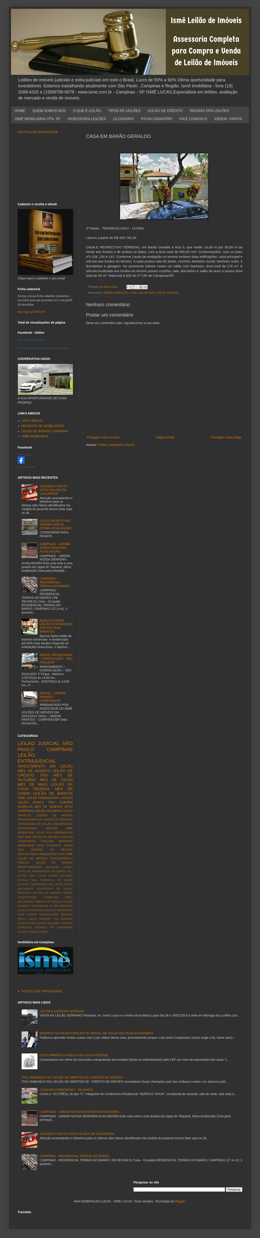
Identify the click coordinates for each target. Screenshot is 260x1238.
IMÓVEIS (52, 828)
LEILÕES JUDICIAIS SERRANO (62, 1011)
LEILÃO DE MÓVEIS (54, 862)
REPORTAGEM (27, 854)
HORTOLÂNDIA (28, 828)
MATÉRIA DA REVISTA (52, 849)
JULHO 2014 (147, 292)
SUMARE (66, 802)
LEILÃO (40, 811)
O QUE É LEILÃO (87, 111)
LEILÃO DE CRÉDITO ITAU (45, 773)
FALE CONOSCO (193, 119)
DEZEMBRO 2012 (62, 871)
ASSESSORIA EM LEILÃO (35, 824)
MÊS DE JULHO (56, 780)
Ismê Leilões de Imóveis (31, 339)
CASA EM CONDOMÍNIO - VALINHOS (66, 1089)
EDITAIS (22, 875)
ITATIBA (53, 875)
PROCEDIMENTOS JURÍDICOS (38, 819)
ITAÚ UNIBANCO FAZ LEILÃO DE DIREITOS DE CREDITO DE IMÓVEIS (72, 1077)
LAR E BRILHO (32, 420)
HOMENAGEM (40, 906)
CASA (133, 292)
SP (59, 880)
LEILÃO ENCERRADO (30, 910)
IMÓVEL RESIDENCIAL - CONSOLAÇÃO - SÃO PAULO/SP (56, 658)
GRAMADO (24, 906)
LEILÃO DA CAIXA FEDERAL (45, 786)
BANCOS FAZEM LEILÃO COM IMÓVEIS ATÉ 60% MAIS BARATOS (56, 626)
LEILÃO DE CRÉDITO (165, 111)
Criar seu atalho (26, 467)
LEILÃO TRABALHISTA (42, 798)
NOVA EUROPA (27, 914)
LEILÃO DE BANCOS (53, 793)
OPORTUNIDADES (30, 867)
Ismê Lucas (24, 454)
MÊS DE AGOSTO (34, 771)
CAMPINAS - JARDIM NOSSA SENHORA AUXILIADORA (55, 547)
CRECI (69, 897)
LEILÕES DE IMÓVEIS (54, 815)
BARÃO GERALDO (116, 292)
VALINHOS (54, 811)
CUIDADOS (53, 845)
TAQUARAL (53, 923)
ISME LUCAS (37, 875)
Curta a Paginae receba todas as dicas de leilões (44, 348)
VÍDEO (44, 931)
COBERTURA (50, 897)
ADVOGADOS (39, 884)
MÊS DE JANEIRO (48, 806)
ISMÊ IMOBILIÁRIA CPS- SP (37, 119)
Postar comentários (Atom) (116, 445)
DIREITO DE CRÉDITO (48, 901)
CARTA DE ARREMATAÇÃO (34, 871)
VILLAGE (23, 931)
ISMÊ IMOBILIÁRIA (35, 436)
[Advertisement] (45, 168)
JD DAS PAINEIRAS (61, 906)
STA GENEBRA (63, 919)
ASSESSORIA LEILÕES (87, 119)
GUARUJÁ (25, 806)
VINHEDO (34, 931)
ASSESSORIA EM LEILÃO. (55, 888)
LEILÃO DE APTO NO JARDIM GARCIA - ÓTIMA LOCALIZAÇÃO (56, 524)
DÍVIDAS (68, 901)
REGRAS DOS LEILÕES (209, 111)
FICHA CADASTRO (156, 119)
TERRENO (66, 819)
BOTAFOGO (25, 893)
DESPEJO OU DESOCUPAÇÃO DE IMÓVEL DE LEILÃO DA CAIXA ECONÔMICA (96, 1033)
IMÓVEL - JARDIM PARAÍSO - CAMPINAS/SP (52, 696)
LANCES (66, 798)
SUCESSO (24, 923)
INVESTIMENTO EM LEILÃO (45, 766)
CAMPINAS (60, 749)
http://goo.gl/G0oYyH (31, 311)
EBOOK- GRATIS (228, 119)
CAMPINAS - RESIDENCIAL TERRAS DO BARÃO (54, 582)
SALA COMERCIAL (43, 880)
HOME (20, 111)
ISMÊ (21, 798)
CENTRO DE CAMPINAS (47, 893)
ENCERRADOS (63, 824)
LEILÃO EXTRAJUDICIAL (37, 758)
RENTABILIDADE (49, 914)
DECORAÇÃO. (26, 901)
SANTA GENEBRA (40, 919)
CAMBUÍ (68, 867)
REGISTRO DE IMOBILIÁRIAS (43, 426)
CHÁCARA (47, 841)
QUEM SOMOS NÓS (49, 111)
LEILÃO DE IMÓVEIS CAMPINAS (45, 431)
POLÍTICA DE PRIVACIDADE (38, 132)
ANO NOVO (56, 884)
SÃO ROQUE (38, 923)
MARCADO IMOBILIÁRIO (58, 910)
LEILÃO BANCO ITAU (36, 802)
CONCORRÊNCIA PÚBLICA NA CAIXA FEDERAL (74, 1055)
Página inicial (165, 437)
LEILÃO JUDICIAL (167, 292)
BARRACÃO (52, 867)
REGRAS (23, 880)
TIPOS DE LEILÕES (124, 111)
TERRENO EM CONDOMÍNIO (54, 927)
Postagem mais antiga (226, 437)
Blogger (180, 1201)
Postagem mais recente (103, 437)
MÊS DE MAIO (32, 784)
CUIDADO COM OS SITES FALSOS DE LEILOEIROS (53, 489)
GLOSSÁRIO (123, 119)
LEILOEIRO (66, 875)
